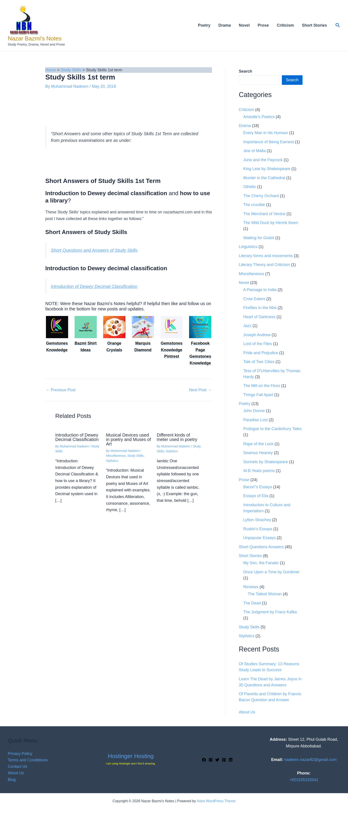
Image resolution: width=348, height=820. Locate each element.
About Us (247, 712)
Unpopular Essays (259, 538)
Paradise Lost (255, 420)
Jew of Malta (254, 151)
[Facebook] (204, 760)
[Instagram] (211, 760)
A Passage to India (260, 290)
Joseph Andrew (257, 335)
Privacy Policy (20, 753)
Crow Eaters (254, 299)
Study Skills (135, 455)
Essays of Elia (255, 496)
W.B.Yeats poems (259, 471)
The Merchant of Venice (264, 214)
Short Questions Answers (261, 547)
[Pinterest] (224, 760)
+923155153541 (303, 780)
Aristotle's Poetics (259, 117)
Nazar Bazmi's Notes (34, 38)
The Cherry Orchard (261, 196)
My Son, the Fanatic (261, 563)
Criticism (285, 25)
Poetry (204, 25)
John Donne (254, 411)
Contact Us (18, 766)
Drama (224, 25)
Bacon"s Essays (257, 487)
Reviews (250, 587)
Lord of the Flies (257, 344)
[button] (337, 25)
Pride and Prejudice (260, 353)
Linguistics (248, 246)
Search (292, 80)
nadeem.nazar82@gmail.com (310, 759)
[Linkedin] (231, 760)
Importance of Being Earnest (268, 142)
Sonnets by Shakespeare (265, 462)
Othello (249, 187)
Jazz (247, 326)
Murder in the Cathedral (264, 178)
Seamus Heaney (258, 453)
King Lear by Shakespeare (266, 169)
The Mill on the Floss (261, 385)
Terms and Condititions (28, 760)
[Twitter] (217, 760)
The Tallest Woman (265, 594)
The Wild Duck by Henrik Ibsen (270, 222)
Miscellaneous (116, 455)
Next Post (200, 390)
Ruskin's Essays (257, 529)
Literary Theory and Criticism (264, 264)
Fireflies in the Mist (260, 308)
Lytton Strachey (257, 520)
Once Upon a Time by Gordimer (271, 572)
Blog (12, 779)
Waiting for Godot (258, 238)
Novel (244, 25)
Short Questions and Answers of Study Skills (94, 250)
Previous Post (60, 390)
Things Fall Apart (258, 395)
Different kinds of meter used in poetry (177, 437)
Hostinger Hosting (131, 756)
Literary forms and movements (266, 256)
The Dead (252, 603)
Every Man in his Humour (265, 133)
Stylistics (112, 461)
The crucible (254, 205)
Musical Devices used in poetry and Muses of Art (128, 439)
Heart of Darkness (259, 317)
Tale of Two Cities (259, 361)
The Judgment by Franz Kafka (270, 612)
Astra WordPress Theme (216, 801)
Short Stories (314, 25)
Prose (263, 25)
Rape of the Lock (258, 444)
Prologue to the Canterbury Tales (272, 429)
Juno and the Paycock (263, 160)
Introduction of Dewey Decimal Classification (94, 286)
